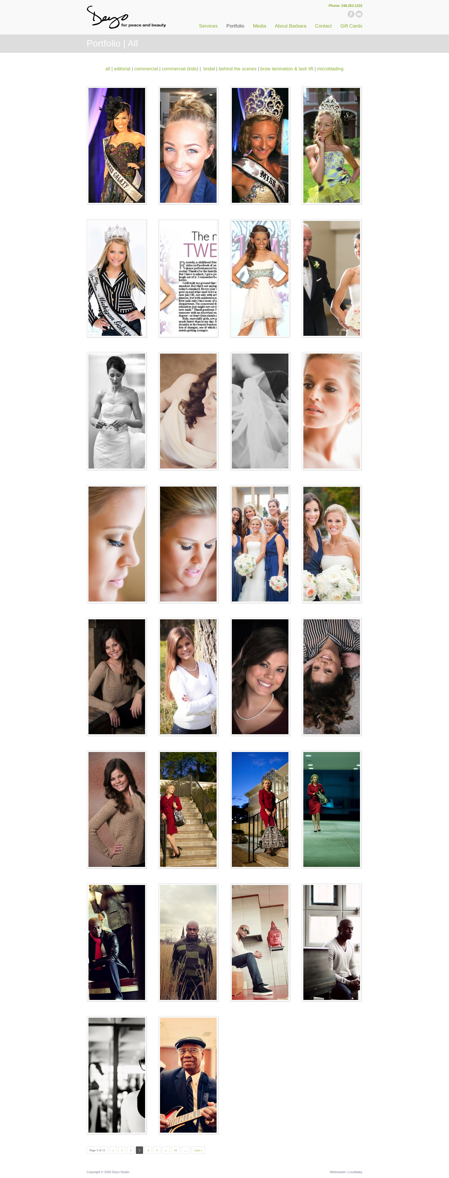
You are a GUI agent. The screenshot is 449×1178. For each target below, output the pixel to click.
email (359, 14)
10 (175, 1150)
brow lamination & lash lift (286, 68)
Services (208, 26)
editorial (122, 68)
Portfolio (235, 26)
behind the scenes (238, 68)
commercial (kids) (180, 68)
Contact (323, 26)
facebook (351, 14)
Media (259, 26)
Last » (198, 1150)
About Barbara (291, 26)
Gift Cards (351, 26)
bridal (209, 68)
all (107, 68)
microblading (330, 68)
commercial (146, 68)
